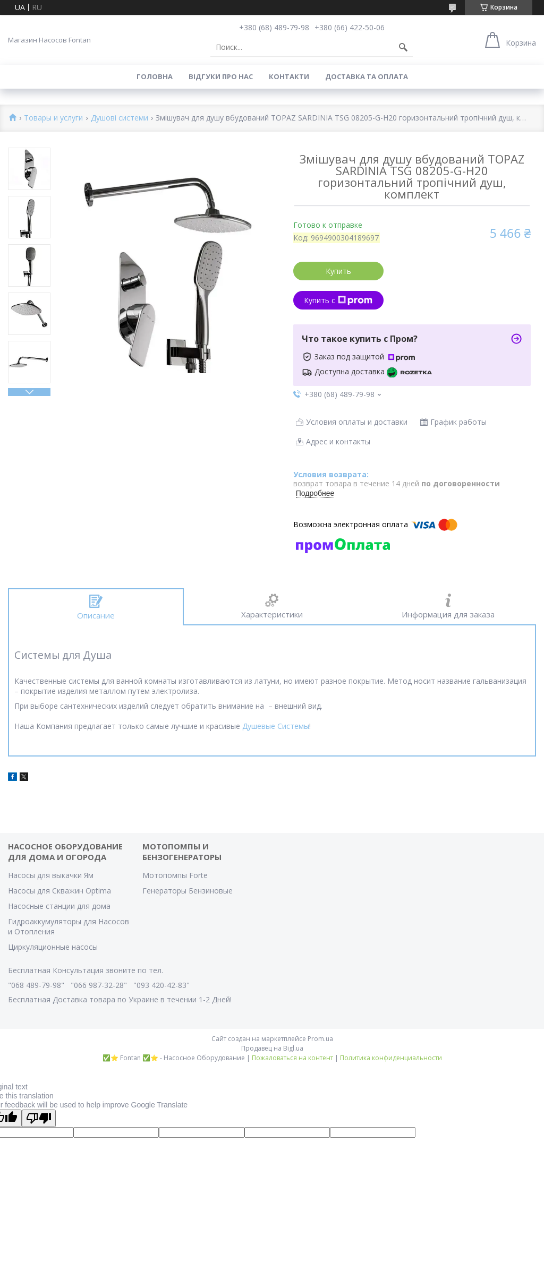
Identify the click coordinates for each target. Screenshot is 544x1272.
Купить (338, 271)
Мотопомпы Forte (175, 875)
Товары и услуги (53, 118)
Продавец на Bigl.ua (272, 1048)
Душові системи (119, 118)
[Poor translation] (39, 1118)
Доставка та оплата (366, 76)
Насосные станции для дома (59, 906)
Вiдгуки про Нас (221, 76)
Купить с (338, 300)
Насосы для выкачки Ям (51, 875)
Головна (155, 76)
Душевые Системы (275, 726)
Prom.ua (320, 1038)
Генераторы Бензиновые (187, 891)
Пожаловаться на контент (292, 1057)
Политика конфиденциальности (391, 1057)
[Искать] (403, 47)
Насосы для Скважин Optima (59, 891)
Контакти (289, 76)
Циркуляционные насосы (53, 947)
